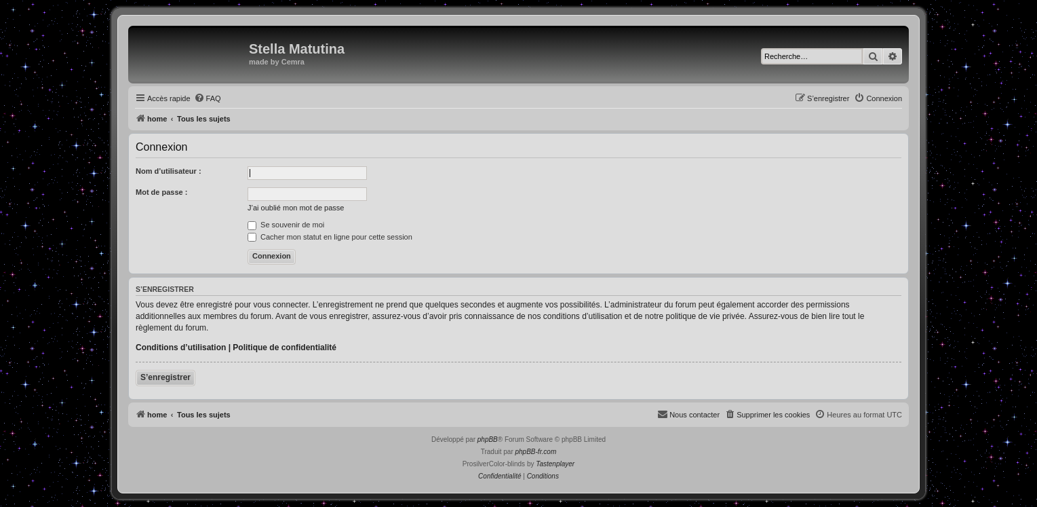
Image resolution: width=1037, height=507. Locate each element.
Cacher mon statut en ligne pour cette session (330, 237)
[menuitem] (207, 98)
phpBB (487, 439)
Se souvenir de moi (286, 225)
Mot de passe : (161, 192)
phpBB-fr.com (536, 451)
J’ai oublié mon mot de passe (296, 208)
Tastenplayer (555, 464)
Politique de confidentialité (284, 347)
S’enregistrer (165, 377)
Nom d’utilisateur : (168, 171)
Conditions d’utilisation (181, 347)
